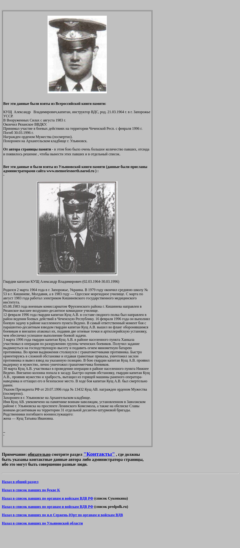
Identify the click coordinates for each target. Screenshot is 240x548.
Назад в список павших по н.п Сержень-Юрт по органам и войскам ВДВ (62, 515)
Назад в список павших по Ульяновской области (42, 523)
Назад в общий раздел (20, 482)
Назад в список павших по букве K (31, 490)
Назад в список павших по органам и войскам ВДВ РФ (47, 498)
